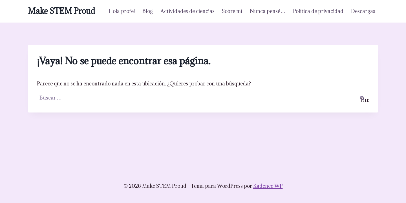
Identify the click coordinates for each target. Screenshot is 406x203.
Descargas (363, 11)
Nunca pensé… (267, 11)
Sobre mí (232, 11)
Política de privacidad (318, 11)
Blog (147, 11)
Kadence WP (268, 186)
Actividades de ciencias (187, 11)
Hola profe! (122, 11)
